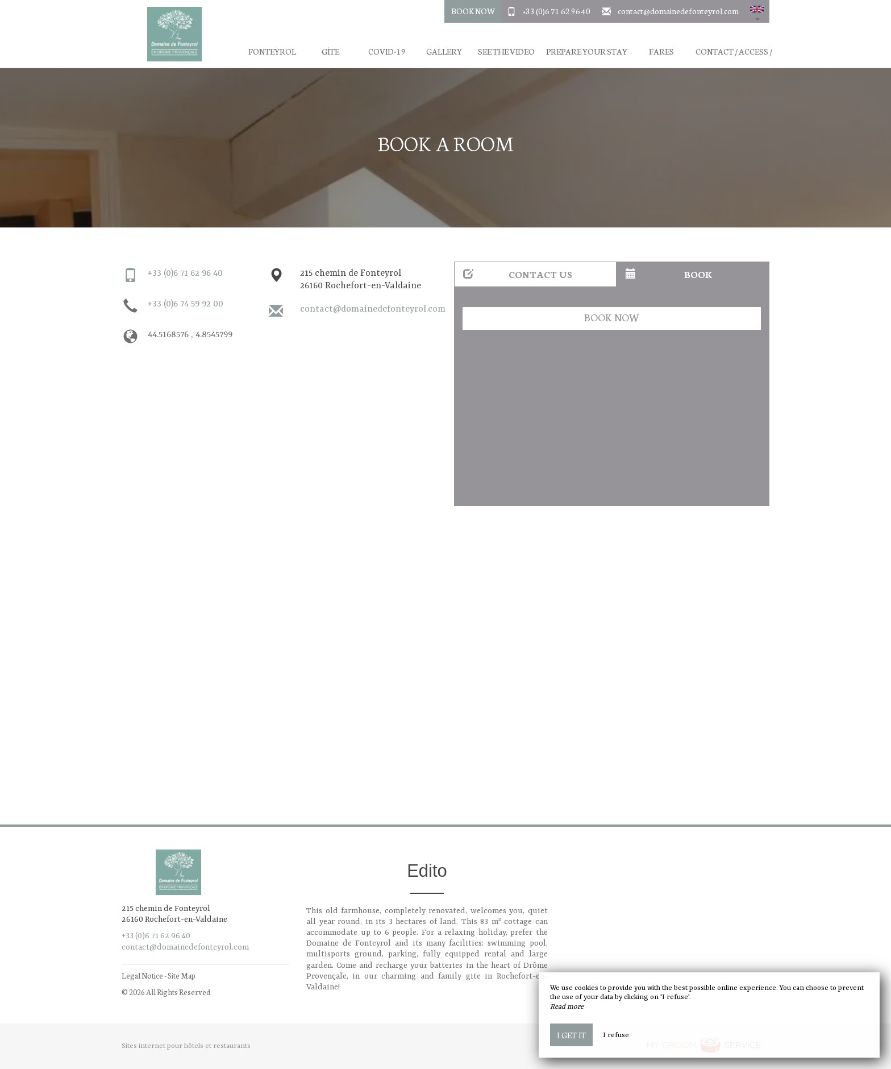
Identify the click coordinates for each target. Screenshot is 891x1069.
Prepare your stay (586, 51)
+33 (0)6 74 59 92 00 (185, 304)
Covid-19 (387, 51)
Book (669, 273)
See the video (506, 51)
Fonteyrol (272, 51)
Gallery (444, 51)
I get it (571, 1035)
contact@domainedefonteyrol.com (678, 10)
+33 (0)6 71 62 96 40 (556, 10)
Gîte (330, 51)
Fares (661, 51)
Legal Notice (142, 975)
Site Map (181, 975)
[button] (757, 11)
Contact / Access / (734, 51)
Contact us (517, 273)
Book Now (473, 10)
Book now (611, 317)
